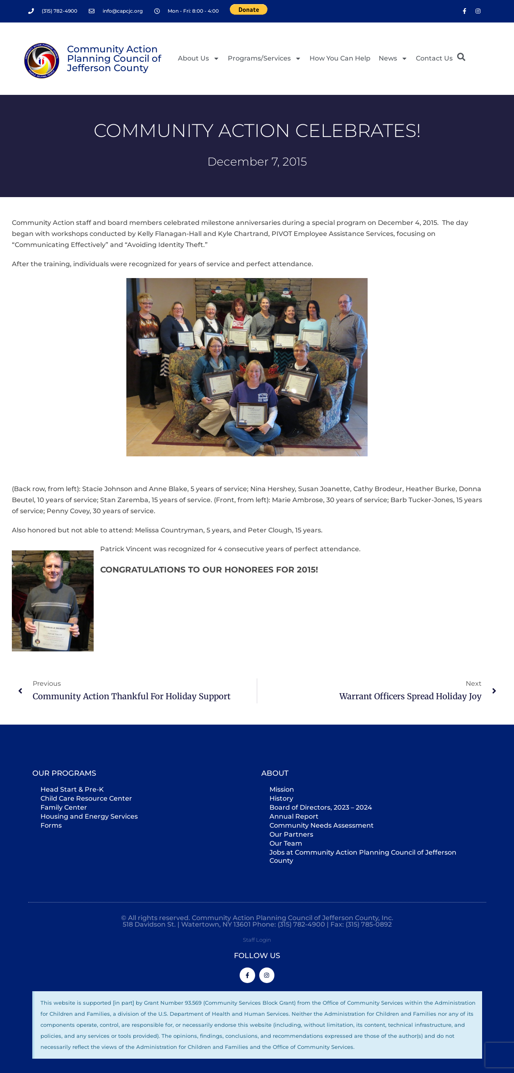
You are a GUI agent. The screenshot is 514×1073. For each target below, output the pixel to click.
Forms (51, 825)
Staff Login (257, 939)
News (393, 58)
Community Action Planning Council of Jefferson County (114, 58)
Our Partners (291, 834)
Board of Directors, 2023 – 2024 (320, 807)
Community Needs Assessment (321, 825)
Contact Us (434, 58)
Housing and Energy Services (89, 816)
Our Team (285, 843)
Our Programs (64, 772)
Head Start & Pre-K (72, 789)
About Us (199, 58)
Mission (281, 789)
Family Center (63, 807)
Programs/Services (264, 58)
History (281, 798)
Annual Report (294, 816)
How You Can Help (340, 58)
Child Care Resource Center (86, 798)
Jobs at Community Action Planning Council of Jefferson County (362, 856)
